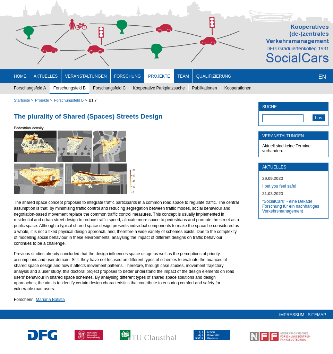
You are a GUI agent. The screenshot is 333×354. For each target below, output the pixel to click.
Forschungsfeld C (109, 88)
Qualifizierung (213, 76)
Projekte (159, 76)
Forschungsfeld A (30, 88)
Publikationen (204, 88)
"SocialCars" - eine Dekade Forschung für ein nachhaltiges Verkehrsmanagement (290, 206)
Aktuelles (46, 76)
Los (319, 117)
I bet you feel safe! (279, 186)
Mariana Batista (50, 299)
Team (183, 76)
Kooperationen (237, 88)
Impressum (292, 314)
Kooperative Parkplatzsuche (159, 88)
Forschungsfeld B (69, 88)
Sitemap (317, 314)
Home (20, 76)
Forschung (127, 76)
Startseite (22, 100)
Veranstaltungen (85, 76)
